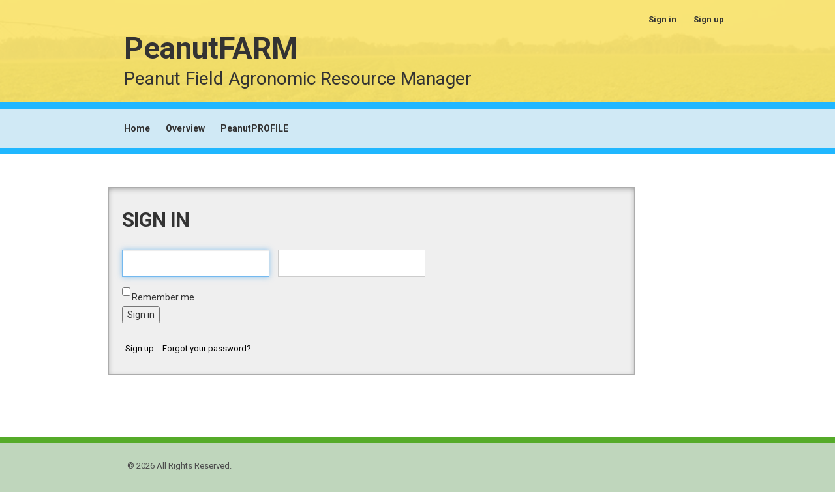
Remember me (163, 297)
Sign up (708, 19)
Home (137, 128)
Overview (185, 128)
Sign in (662, 19)
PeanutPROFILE (254, 128)
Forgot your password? (206, 348)
